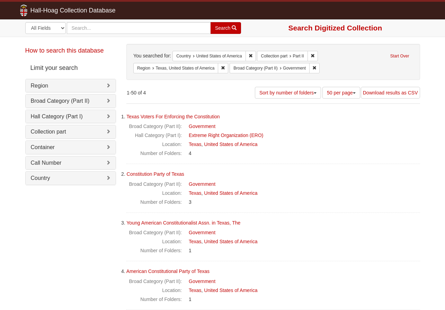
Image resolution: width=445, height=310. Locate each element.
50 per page (341, 92)
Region (39, 86)
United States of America (230, 144)
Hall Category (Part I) (57, 116)
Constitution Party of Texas (155, 174)
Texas (195, 144)
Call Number (46, 163)
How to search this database (64, 50)
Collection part (48, 132)
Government (202, 126)
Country (40, 178)
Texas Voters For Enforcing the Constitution (173, 116)
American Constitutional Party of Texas (168, 271)
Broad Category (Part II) (60, 101)
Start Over (399, 56)
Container (43, 147)
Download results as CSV (390, 92)
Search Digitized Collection (335, 28)
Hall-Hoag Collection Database (51, 10)
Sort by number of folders (288, 92)
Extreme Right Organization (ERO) (226, 135)
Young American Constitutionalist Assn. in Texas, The (183, 223)
